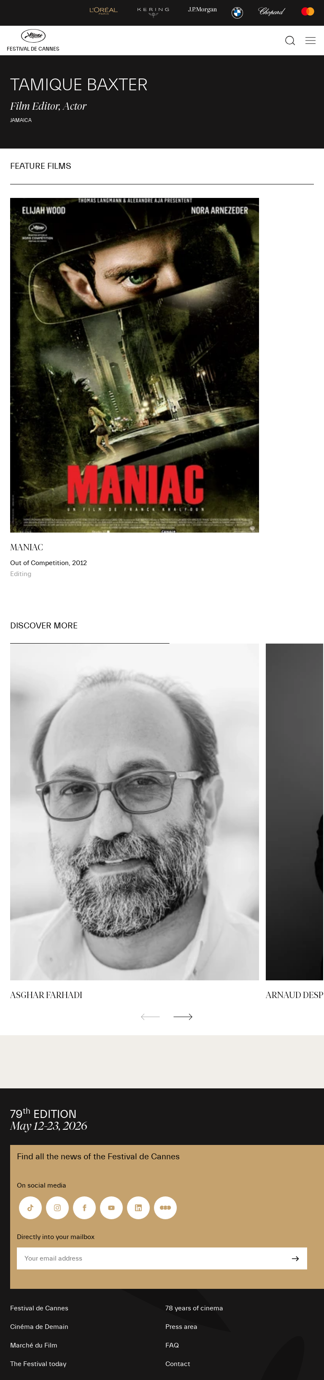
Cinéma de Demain (39, 1327)
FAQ (172, 1345)
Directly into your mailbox (55, 1237)
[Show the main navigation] (310, 40)
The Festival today (38, 1364)
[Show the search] (290, 40)
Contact (177, 1364)
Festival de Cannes (39, 1308)
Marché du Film (33, 1345)
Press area (181, 1327)
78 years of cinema (194, 1308)
